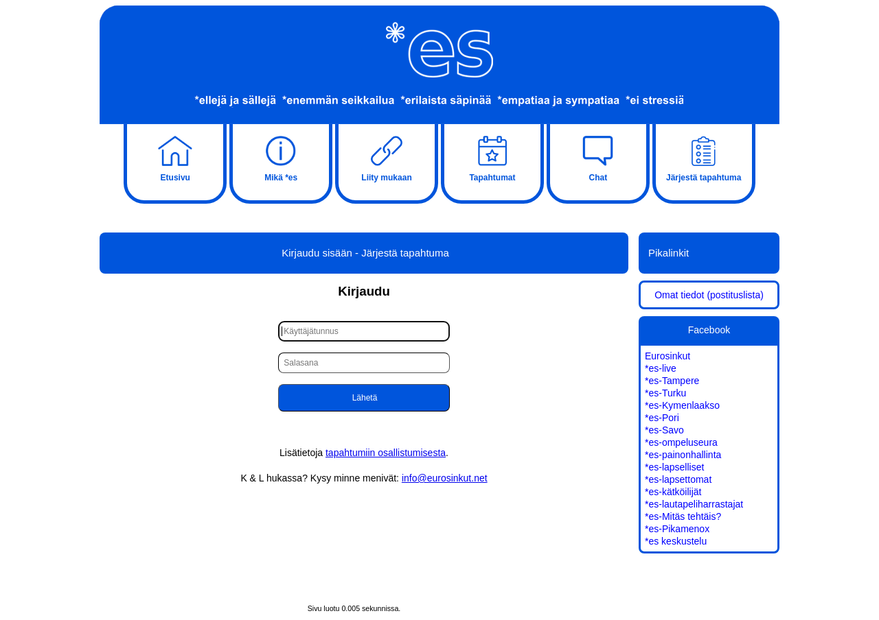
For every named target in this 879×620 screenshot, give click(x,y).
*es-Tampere (672, 380)
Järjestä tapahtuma (704, 157)
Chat (598, 157)
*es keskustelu (676, 541)
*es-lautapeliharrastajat (694, 504)
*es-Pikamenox (677, 528)
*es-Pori (662, 417)
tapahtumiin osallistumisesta (386, 452)
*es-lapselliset (674, 467)
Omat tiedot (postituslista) (709, 294)
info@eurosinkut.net (445, 478)
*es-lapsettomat (678, 479)
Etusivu (175, 157)
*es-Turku (665, 393)
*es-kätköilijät (673, 491)
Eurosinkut (667, 355)
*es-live (660, 368)
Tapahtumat (492, 157)
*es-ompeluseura (681, 442)
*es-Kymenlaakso (682, 405)
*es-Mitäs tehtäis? (683, 516)
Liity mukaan (387, 157)
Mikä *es (281, 157)
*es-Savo (664, 430)
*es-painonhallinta (683, 454)
